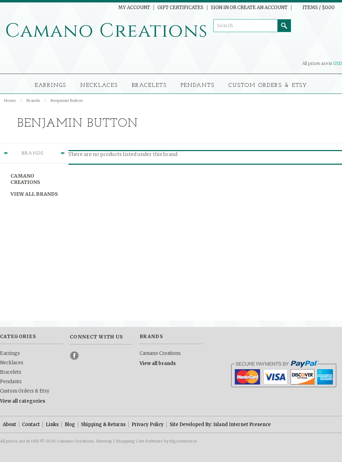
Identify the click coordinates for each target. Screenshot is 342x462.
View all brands (34, 194)
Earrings (51, 85)
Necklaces (99, 85)
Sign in (220, 7)
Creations (106, 31)
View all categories (22, 401)
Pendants (198, 85)
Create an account (262, 7)
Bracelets (149, 85)
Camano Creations (25, 179)
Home (10, 100)
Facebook (75, 355)
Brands (33, 100)
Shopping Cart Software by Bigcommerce (156, 441)
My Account (134, 7)
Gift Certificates (180, 7)
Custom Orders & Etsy (268, 85)
